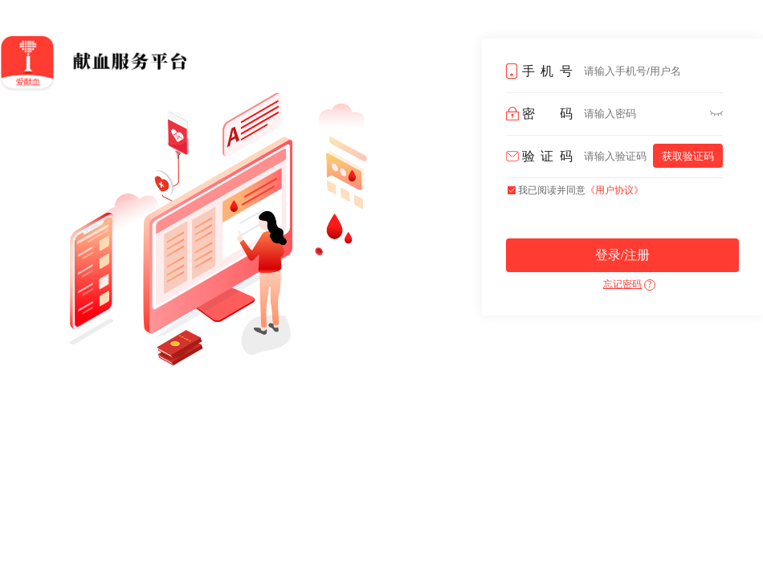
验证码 (547, 156)
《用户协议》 (614, 190)
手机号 (547, 71)
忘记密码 (622, 284)
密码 (547, 113)
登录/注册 (622, 255)
